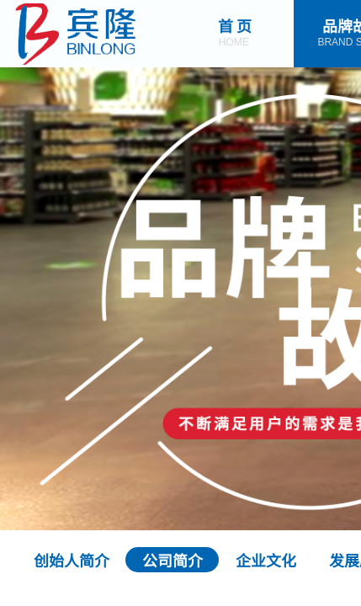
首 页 (235, 25)
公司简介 (172, 560)
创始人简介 (71, 560)
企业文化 (266, 560)
